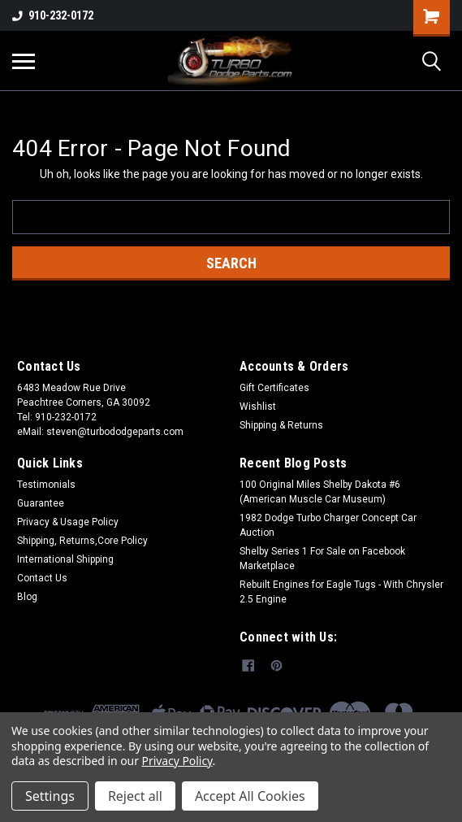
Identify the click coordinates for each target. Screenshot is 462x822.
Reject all (135, 796)
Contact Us (42, 578)
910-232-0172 (52, 15)
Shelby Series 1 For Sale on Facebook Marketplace (322, 559)
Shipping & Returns (281, 425)
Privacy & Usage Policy (68, 522)
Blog (27, 596)
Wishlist (258, 406)
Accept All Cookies (250, 796)
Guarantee (40, 503)
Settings (50, 796)
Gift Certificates (274, 388)
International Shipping (65, 559)
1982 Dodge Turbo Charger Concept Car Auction (328, 525)
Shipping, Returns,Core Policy (82, 540)
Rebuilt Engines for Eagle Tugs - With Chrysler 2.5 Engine (341, 592)
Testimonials (46, 484)
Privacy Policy (177, 760)
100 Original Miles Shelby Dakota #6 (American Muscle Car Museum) (320, 492)
